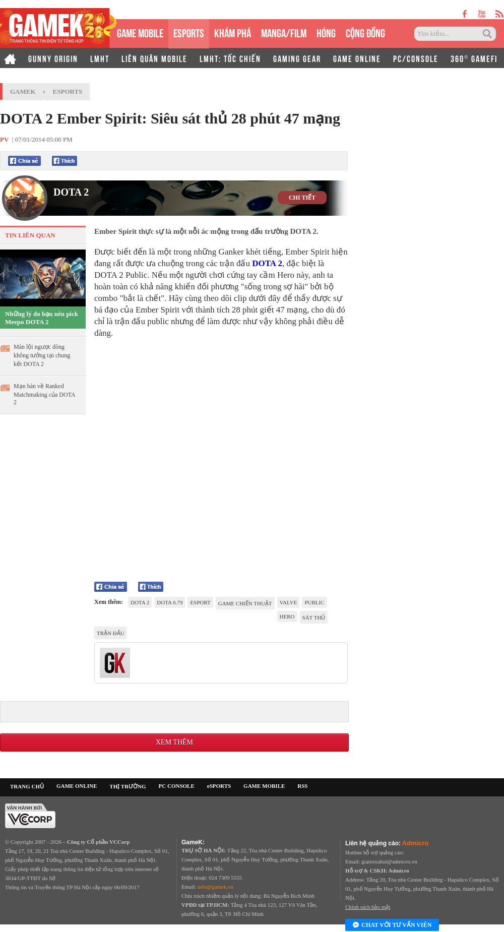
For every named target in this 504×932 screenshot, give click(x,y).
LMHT (99, 58)
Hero (287, 616)
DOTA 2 (71, 192)
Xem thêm (174, 742)
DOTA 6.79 (169, 602)
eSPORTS (188, 32)
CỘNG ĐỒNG (365, 32)
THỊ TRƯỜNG (127, 786)
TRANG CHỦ (27, 786)
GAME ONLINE (357, 58)
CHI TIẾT (302, 197)
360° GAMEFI (474, 58)
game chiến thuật (245, 603)
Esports (68, 91)
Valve (288, 602)
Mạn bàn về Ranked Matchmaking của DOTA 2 (44, 394)
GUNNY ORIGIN (53, 58)
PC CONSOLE (177, 786)
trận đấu (110, 633)
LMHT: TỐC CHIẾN (230, 58)
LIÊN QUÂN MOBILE (154, 58)
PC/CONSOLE (415, 58)
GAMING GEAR (297, 58)
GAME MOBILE (140, 32)
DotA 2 (140, 602)
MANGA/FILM (283, 32)
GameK (23, 91)
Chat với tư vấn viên (392, 925)
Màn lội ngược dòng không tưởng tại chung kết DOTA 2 (42, 355)
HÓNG (326, 32)
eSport (200, 602)
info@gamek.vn (215, 887)
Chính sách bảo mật (367, 907)
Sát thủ (314, 617)
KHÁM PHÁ (232, 32)
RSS (302, 786)
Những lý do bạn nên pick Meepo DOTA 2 (41, 318)
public (314, 602)
